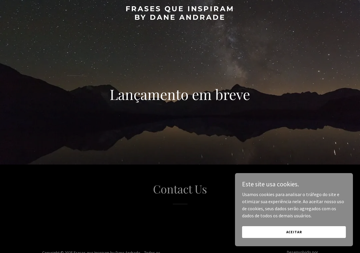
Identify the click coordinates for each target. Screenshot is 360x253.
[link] (180, 18)
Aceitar (294, 232)
